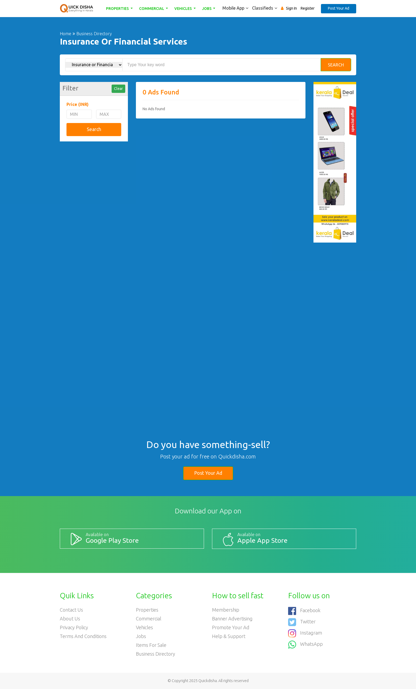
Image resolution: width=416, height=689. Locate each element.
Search (336, 64)
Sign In (291, 8)
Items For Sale (151, 645)
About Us (70, 618)
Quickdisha (207, 681)
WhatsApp (305, 644)
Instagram (305, 633)
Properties (117, 8)
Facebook (304, 611)
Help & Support (228, 636)
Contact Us (71, 609)
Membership (225, 609)
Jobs (207, 8)
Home (65, 33)
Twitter (302, 622)
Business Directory (155, 653)
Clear (118, 88)
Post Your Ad (338, 8)
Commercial (152, 8)
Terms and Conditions (83, 636)
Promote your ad (230, 627)
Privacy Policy (74, 627)
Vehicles (183, 8)
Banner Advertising (232, 618)
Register (308, 8)
